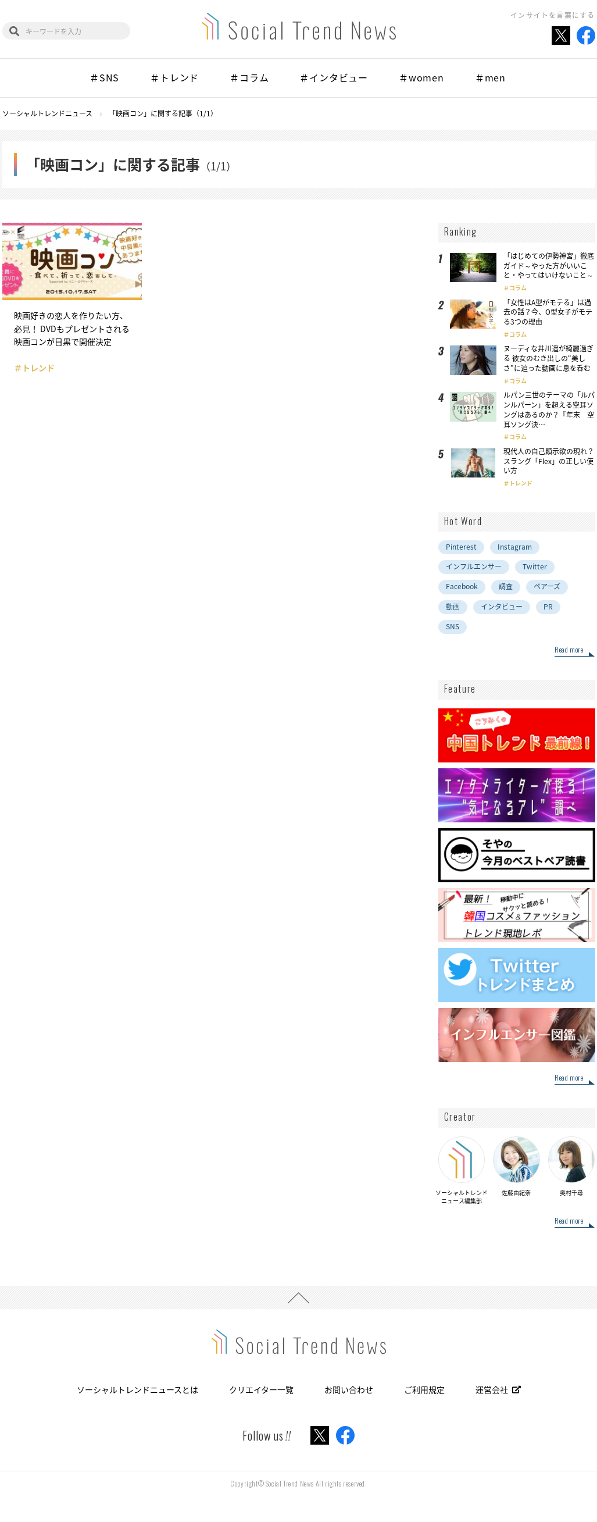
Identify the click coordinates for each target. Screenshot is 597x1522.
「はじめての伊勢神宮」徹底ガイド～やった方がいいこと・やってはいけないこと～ (548, 266)
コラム (518, 287)
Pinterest (461, 546)
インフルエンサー (474, 566)
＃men (490, 77)
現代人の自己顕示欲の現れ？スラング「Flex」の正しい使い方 (548, 461)
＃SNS (104, 77)
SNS (452, 626)
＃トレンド (174, 77)
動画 (453, 606)
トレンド (520, 483)
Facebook (462, 586)
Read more (569, 650)
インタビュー (502, 606)
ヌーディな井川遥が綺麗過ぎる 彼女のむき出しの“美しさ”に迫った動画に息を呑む (548, 358)
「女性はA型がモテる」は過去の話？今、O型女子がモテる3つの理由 (547, 312)
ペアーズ (547, 586)
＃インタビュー (333, 77)
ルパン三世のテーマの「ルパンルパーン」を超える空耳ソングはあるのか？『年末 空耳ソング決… (549, 409)
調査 (506, 586)
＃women (421, 77)
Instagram (515, 546)
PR (548, 606)
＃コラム (249, 77)
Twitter (535, 566)
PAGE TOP (298, 1297)
